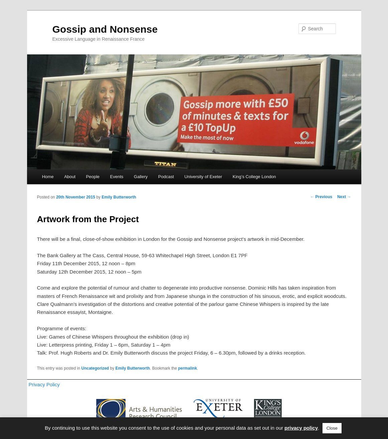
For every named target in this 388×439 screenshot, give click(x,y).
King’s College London (254, 176)
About (70, 176)
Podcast (166, 176)
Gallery (141, 176)
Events (116, 176)
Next (344, 196)
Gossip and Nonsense (105, 29)
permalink (187, 368)
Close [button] (332, 428)
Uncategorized (95, 368)
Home (48, 176)
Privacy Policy (44, 384)
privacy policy (301, 428)
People (92, 176)
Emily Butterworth (119, 197)
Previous (321, 196)
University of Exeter (203, 176)
